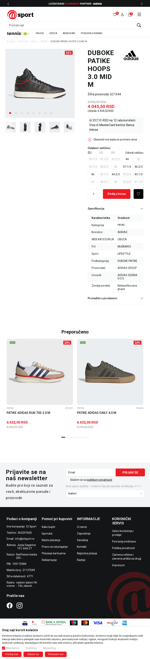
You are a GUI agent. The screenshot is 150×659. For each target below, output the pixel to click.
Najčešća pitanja (87, 553)
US (101, 152)
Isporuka (47, 533)
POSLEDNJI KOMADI (91, 33)
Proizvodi (23, 41)
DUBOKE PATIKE (127, 260)
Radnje (81, 560)
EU (89, 152)
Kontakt (82, 546)
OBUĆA (40, 33)
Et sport (11, 41)
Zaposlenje (84, 533)
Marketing (49, 648)
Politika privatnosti (123, 548)
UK (113, 152)
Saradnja (82, 540)
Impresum (118, 565)
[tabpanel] (40, 83)
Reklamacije (49, 560)
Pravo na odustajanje (55, 546)
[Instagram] (19, 605)
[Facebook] (9, 605)
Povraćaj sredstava (124, 541)
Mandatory (13, 648)
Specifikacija (115, 209)
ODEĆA (53, 33)
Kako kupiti (48, 526)
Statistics (31, 648)
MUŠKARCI (124, 246)
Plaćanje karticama (53, 553)
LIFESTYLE (124, 253)
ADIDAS (122, 232)
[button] (122, 14)
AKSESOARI (69, 33)
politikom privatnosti (99, 479)
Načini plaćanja (51, 540)
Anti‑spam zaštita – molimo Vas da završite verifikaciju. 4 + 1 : (104, 486)
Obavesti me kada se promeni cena (115, 139)
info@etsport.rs (24, 538)
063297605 (25, 532)
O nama (82, 526)
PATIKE (44, 41)
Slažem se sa (91, 479)
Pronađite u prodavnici (115, 298)
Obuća (34, 41)
